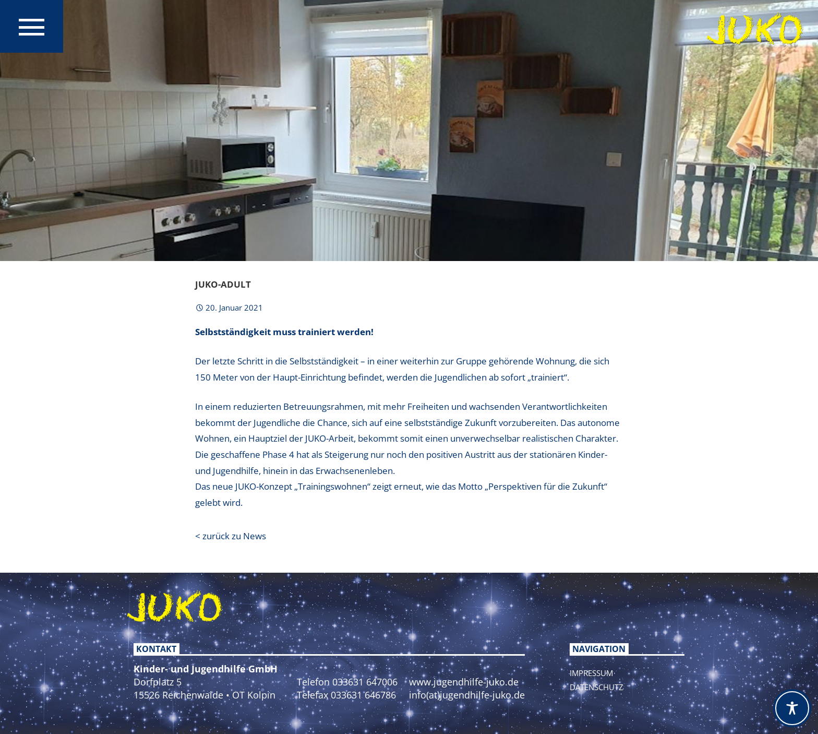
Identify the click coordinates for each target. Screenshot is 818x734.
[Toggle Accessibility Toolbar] (792, 708)
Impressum (591, 673)
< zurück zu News (230, 536)
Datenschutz (596, 687)
